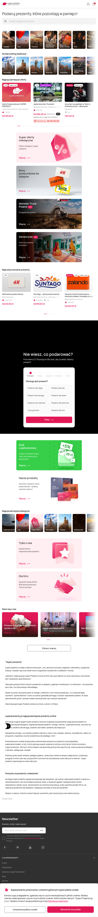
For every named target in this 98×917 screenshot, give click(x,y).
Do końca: (41, 121)
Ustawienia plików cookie (25, 909)
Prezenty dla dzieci (58, 395)
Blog (4, 876)
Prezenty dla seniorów (60, 403)
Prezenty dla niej (58, 388)
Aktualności (7, 867)
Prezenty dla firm (58, 410)
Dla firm (5, 881)
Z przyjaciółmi (33, 410)
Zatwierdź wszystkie (70, 909)
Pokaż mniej (7, 798)
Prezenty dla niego (35, 388)
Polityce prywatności (32, 838)
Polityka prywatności (58, 901)
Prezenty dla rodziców (36, 403)
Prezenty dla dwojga (36, 395)
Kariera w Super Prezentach (13, 872)
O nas (4, 863)
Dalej (49, 419)
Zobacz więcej (49, 648)
